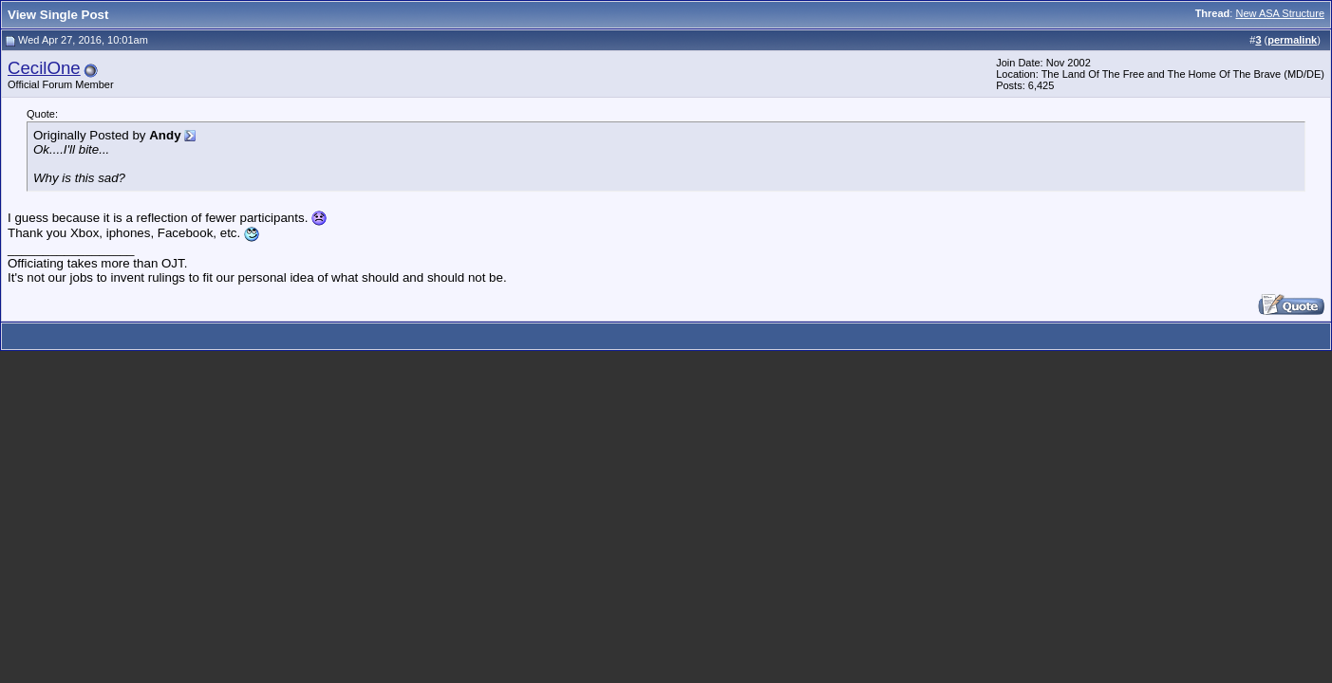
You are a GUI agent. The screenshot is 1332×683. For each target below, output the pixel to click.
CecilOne (44, 68)
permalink (1292, 40)
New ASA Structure (1279, 13)
